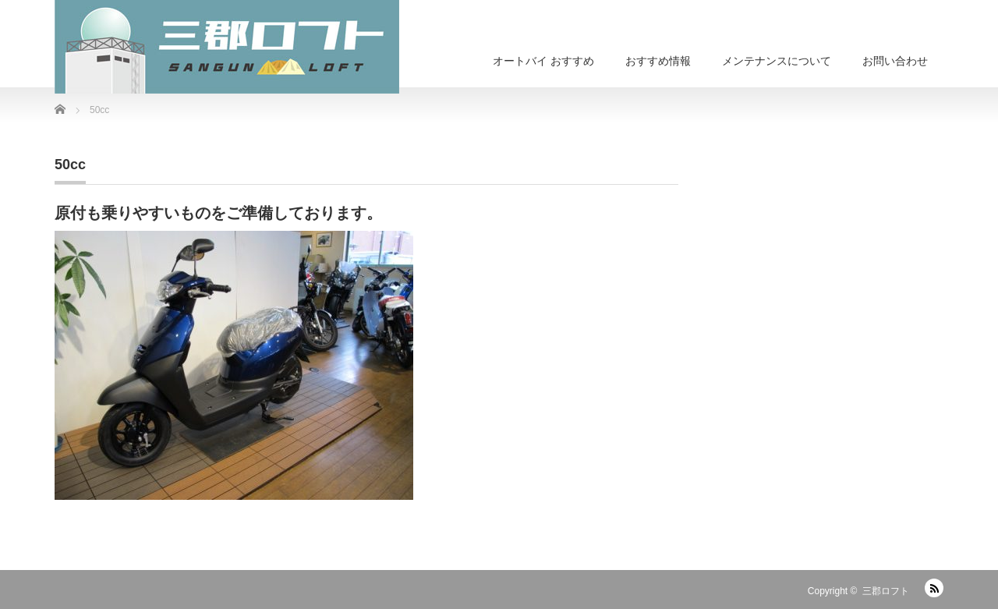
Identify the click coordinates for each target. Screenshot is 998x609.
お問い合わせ (895, 61)
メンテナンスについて (776, 61)
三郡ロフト (885, 591)
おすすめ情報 (658, 61)
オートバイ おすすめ (543, 61)
